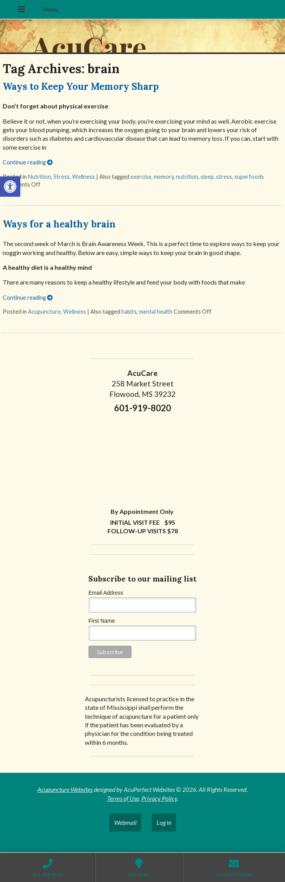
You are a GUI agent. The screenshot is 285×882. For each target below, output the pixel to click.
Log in (164, 822)
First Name (101, 621)
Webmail (125, 822)
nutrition (187, 176)
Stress (61, 176)
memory (164, 176)
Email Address (105, 593)
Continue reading (28, 162)
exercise (140, 176)
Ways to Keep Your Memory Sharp (81, 86)
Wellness (83, 176)
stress (224, 176)
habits (129, 311)
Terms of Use (123, 798)
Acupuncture (44, 311)
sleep (207, 176)
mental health (155, 311)
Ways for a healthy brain (59, 224)
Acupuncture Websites (65, 789)
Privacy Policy (159, 798)
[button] (10, 186)
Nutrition (39, 176)
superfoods (249, 176)
